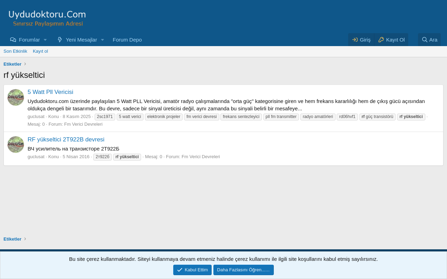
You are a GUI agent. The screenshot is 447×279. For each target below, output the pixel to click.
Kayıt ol (40, 51)
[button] (45, 39)
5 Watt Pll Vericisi (50, 92)
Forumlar (29, 40)
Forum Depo (127, 40)
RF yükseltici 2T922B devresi (66, 139)
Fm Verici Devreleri (83, 124)
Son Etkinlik (15, 51)
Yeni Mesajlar (81, 40)
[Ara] (429, 39)
